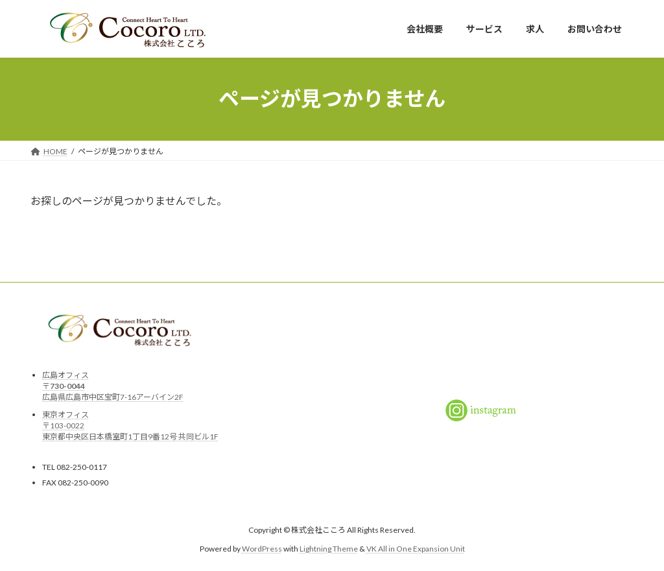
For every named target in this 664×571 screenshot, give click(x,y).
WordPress (262, 548)
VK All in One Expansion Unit (415, 548)
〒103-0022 (63, 425)
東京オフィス (65, 414)
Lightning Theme (329, 548)
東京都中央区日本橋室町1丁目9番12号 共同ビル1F (130, 436)
